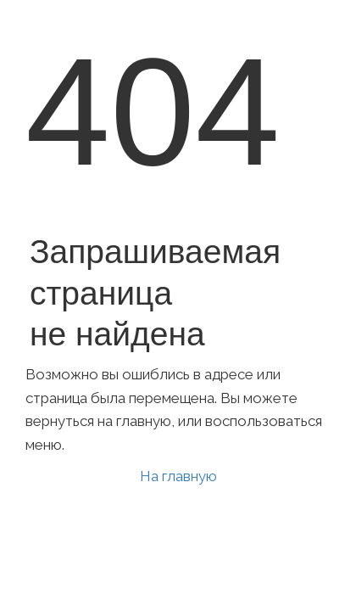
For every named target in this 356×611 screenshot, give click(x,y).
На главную (178, 476)
